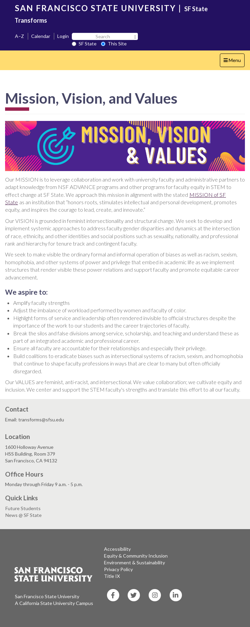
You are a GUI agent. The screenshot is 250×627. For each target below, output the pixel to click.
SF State (84, 43)
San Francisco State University (47, 596)
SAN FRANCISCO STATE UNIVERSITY (95, 8)
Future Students (23, 508)
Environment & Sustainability (134, 562)
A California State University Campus (54, 603)
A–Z (19, 36)
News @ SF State (23, 515)
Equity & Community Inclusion (136, 556)
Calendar (40, 36)
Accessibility (117, 549)
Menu (234, 62)
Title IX (112, 576)
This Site (114, 43)
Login (63, 36)
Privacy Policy (118, 569)
